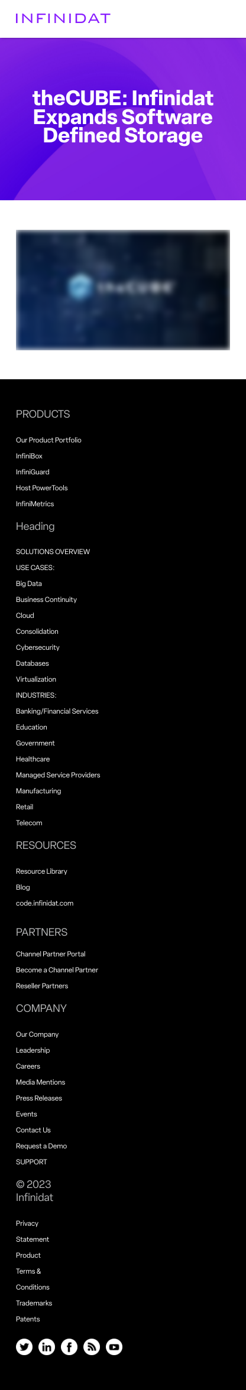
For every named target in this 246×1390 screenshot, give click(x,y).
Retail (24, 807)
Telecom (29, 823)
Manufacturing (38, 791)
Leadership (33, 1050)
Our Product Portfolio (49, 440)
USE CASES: (35, 568)
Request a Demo (41, 1146)
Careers (28, 1066)
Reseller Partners (42, 986)
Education (31, 727)
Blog (23, 887)
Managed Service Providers (58, 775)
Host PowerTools (41, 488)
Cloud (25, 616)
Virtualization (36, 679)
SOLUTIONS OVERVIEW (53, 552)
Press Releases (39, 1098)
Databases (32, 664)
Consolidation (37, 632)
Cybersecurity (38, 648)
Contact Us (33, 1130)
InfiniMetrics (35, 504)
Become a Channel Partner (57, 970)
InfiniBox (29, 456)
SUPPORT (31, 1162)
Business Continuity (46, 600)
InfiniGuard (33, 472)
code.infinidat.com (44, 903)
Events (26, 1114)
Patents (28, 1319)
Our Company (37, 1035)
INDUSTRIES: (36, 695)
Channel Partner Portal (50, 954)
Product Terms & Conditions (33, 1271)
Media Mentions (40, 1082)
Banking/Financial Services (57, 711)
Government (35, 743)
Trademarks (34, 1303)
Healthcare (33, 759)
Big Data (29, 584)
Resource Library (41, 871)
